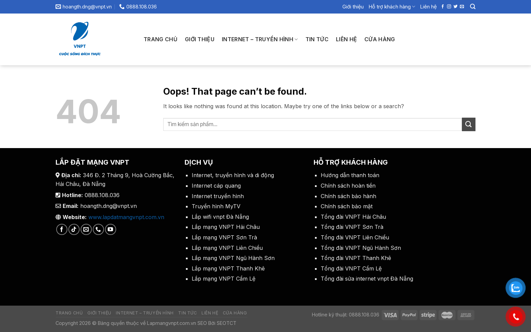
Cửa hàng (379, 39)
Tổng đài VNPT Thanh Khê (356, 258)
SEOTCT (226, 323)
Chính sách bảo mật (347, 206)
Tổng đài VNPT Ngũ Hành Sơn (361, 247)
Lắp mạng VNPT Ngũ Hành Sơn (233, 258)
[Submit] (468, 124)
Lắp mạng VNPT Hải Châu (226, 226)
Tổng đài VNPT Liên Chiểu (355, 237)
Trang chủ (160, 39)
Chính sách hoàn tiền (348, 185)
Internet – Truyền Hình (260, 39)
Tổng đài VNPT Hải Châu (353, 216)
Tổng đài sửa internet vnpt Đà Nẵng (367, 278)
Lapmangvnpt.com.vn (171, 323)
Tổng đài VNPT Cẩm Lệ (351, 268)
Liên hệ (428, 6)
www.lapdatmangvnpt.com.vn (126, 217)
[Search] (472, 6)
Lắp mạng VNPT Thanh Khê (228, 268)
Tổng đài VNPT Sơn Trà (352, 226)
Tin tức (316, 39)
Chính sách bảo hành (348, 196)
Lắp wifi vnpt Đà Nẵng (220, 216)
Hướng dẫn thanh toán (350, 175)
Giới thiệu (353, 6)
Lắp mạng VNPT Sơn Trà (224, 237)
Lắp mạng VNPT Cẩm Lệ (223, 278)
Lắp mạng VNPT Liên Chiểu (227, 247)
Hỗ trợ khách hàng (391, 6)
